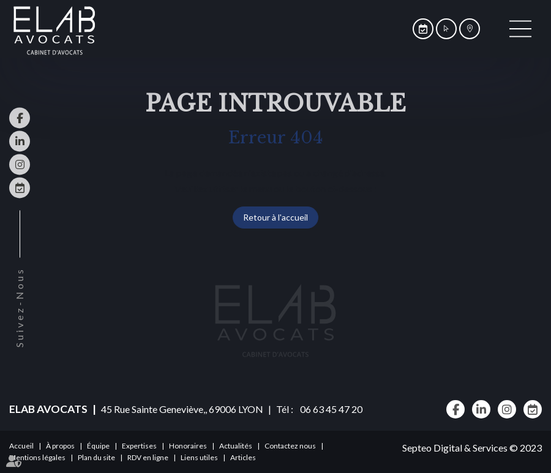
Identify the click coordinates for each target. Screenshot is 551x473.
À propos (60, 445)
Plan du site (96, 457)
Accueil (21, 445)
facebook (19, 117)
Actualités (235, 445)
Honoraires (188, 445)
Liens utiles (199, 457)
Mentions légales (37, 457)
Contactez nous (290, 445)
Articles (243, 457)
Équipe (98, 445)
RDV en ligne (19, 187)
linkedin (19, 141)
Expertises (139, 445)
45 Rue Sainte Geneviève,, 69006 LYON (182, 409)
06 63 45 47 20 (328, 409)
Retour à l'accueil (275, 217)
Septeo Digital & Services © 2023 (472, 447)
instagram (19, 164)
